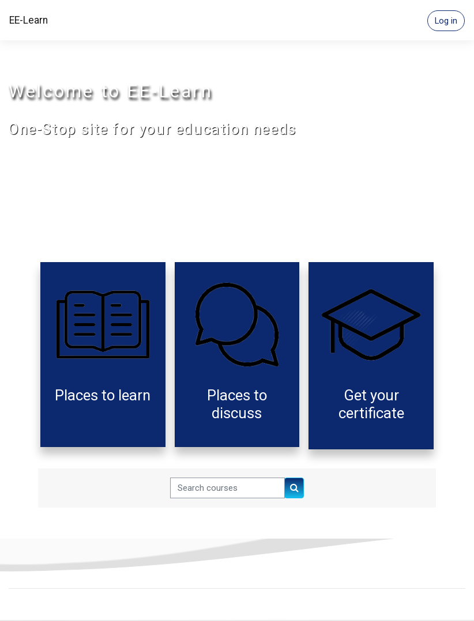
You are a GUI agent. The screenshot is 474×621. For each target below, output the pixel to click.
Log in (446, 21)
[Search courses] (227, 488)
